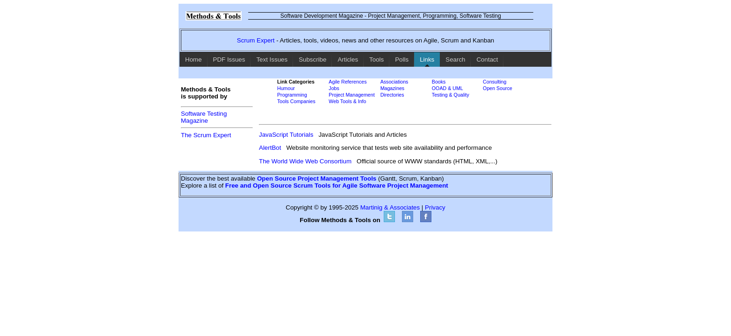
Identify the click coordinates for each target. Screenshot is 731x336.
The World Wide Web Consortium (305, 161)
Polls (401, 59)
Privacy (435, 207)
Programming (292, 95)
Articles (347, 59)
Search (455, 59)
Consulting (494, 81)
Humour (286, 88)
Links (427, 59)
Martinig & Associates (390, 207)
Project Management (351, 95)
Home (193, 59)
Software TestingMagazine (204, 117)
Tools (376, 59)
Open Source (497, 88)
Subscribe (312, 59)
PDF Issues (229, 59)
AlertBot (270, 147)
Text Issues (271, 59)
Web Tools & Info (347, 101)
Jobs (334, 88)
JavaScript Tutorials (286, 134)
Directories (392, 95)
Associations (394, 81)
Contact (487, 59)
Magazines (392, 88)
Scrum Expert (256, 40)
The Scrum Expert (206, 135)
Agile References (347, 81)
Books (439, 81)
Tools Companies (296, 101)
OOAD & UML (447, 88)
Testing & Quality (450, 95)
